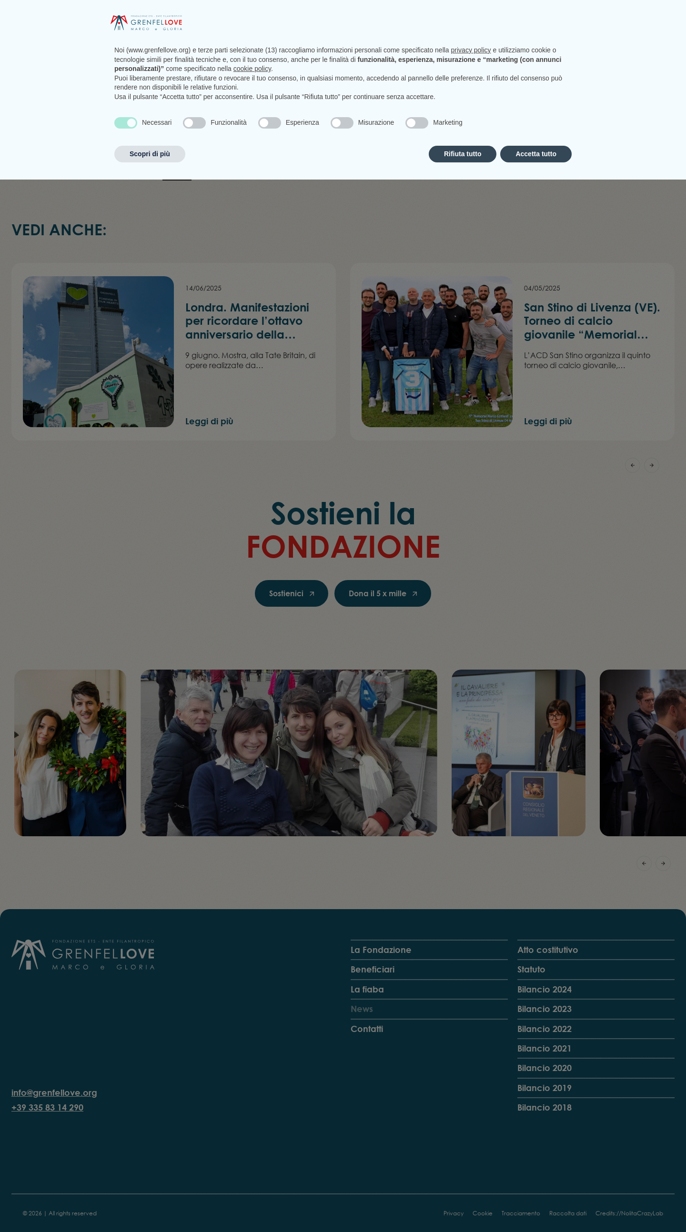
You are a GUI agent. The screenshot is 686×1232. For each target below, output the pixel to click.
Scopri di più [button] (150, 1206)
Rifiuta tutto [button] (463, 1206)
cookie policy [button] (252, 1121)
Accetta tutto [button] (535, 1206)
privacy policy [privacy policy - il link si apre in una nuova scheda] (471, 1102)
